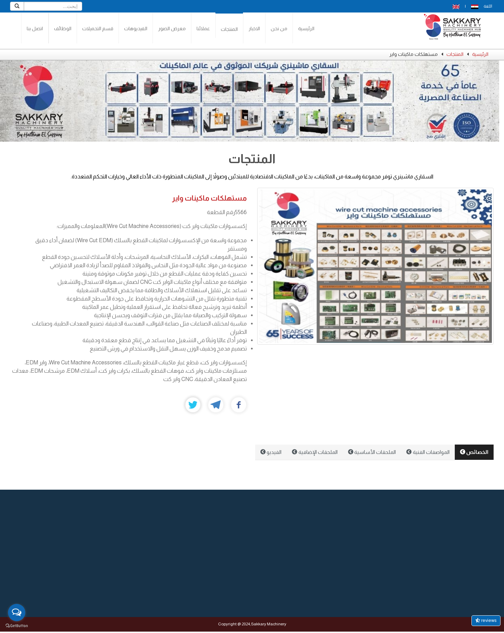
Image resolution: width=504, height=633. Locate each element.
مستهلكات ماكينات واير (209, 198)
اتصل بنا (35, 28)
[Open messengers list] (16, 612)
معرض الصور (172, 28)
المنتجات (229, 29)
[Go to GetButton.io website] (17, 626)
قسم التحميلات (97, 28)
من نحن (279, 28)
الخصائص (474, 452)
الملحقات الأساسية (372, 452)
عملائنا (203, 28)
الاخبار (254, 28)
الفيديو (270, 452)
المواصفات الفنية (427, 452)
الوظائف (62, 28)
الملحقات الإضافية (314, 452)
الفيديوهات (135, 28)
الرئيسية (306, 28)
